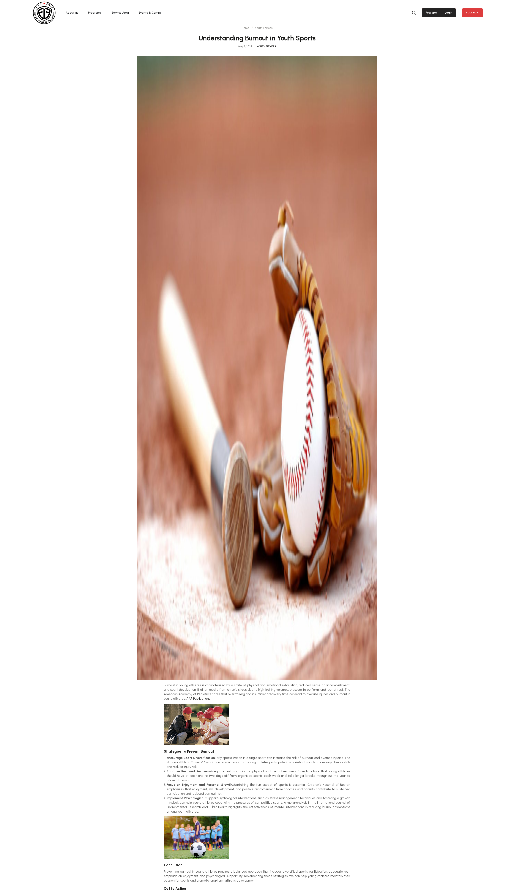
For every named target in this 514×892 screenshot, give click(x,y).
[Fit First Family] (44, 13)
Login (448, 12)
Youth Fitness (264, 35)
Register (431, 12)
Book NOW (472, 12)
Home (245, 35)
